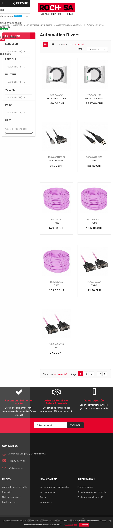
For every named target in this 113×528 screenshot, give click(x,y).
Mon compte (46, 502)
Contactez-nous (10, 502)
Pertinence (94, 49)
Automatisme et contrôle (14, 487)
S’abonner (75, 425)
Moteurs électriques (11, 497)
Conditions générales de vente (92, 492)
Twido (94, 160)
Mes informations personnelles (54, 487)
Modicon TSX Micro (56, 98)
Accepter (84, 525)
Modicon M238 (56, 160)
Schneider (7, 492)
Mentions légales (85, 487)
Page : (74, 374)
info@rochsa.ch (15, 468)
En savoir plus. (71, 525)
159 (99, 374)
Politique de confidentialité (90, 497)
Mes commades (47, 492)
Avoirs (43, 497)
